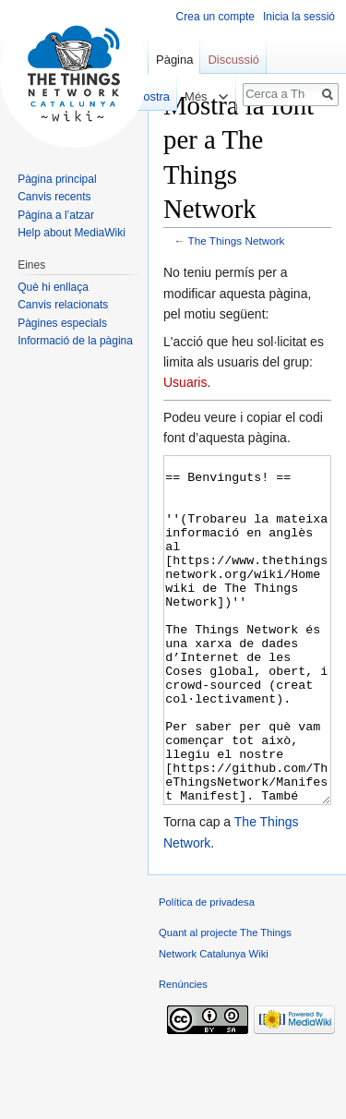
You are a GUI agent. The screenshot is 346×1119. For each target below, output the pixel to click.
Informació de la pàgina (75, 340)
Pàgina (174, 59)
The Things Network (236, 241)
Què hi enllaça (53, 287)
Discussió (233, 59)
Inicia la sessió (299, 16)
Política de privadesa (207, 971)
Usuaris (185, 382)
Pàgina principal (57, 179)
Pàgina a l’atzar (56, 215)
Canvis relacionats (63, 304)
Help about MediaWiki (71, 232)
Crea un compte (215, 16)
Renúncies (183, 1053)
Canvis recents (54, 196)
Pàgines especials (62, 323)
